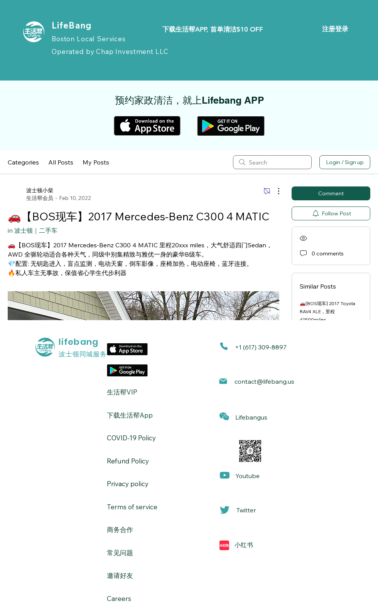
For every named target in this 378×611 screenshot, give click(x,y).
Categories (23, 162)
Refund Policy (128, 461)
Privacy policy (127, 484)
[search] (272, 162)
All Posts (60, 162)
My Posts (96, 162)
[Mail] (223, 381)
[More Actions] (274, 191)
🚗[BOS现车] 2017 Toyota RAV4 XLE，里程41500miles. (327, 311)
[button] (224, 416)
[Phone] (224, 346)
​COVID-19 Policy (131, 438)
